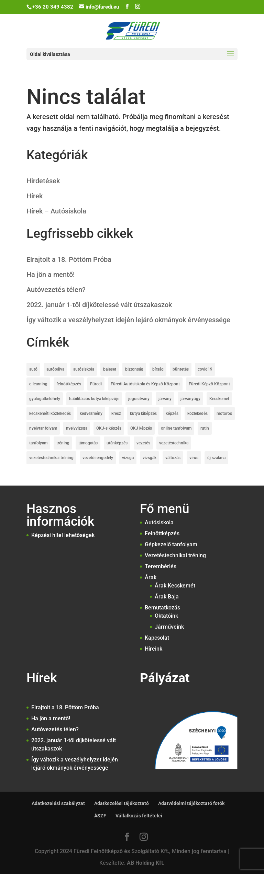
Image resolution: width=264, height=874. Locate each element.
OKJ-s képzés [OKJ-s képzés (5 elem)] (108, 428)
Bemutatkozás (162, 607)
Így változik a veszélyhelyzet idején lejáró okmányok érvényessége (128, 320)
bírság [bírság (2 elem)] (158, 369)
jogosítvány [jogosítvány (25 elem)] (139, 398)
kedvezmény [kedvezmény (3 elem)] (91, 413)
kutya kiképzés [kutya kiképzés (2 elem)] (143, 413)
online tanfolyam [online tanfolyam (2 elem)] (176, 428)
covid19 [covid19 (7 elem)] (205, 369)
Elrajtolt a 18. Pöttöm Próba (68, 259)
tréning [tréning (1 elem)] (62, 443)
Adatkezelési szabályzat (58, 803)
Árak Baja (167, 596)
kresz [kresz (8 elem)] (116, 413)
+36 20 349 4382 (52, 7)
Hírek (34, 196)
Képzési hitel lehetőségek (63, 535)
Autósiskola (159, 522)
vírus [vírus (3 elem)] (193, 457)
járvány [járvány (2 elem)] (165, 398)
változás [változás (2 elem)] (172, 457)
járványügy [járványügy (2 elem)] (190, 398)
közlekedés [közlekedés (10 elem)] (197, 413)
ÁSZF (100, 815)
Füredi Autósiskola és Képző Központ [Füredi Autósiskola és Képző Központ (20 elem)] (145, 384)
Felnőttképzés (162, 533)
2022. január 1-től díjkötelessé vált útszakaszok (99, 305)
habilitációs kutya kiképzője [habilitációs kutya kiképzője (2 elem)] (94, 398)
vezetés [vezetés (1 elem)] (143, 443)
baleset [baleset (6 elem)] (109, 369)
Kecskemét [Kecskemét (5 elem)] (219, 398)
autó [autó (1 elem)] (33, 369)
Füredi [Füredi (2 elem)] (96, 384)
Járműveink (169, 627)
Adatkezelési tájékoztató (121, 803)
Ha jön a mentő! (50, 274)
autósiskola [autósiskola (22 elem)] (83, 369)
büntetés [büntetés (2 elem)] (181, 369)
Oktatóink (166, 616)
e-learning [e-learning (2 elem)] (38, 384)
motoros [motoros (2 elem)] (224, 413)
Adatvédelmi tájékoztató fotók (191, 803)
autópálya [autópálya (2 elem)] (55, 369)
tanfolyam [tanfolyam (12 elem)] (38, 443)
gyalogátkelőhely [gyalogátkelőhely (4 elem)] (44, 398)
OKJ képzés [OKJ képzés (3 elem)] (141, 428)
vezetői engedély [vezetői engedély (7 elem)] (97, 457)
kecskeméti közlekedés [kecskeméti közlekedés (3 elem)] (50, 413)
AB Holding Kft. (146, 863)
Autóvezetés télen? (56, 289)
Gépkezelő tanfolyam (171, 544)
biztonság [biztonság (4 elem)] (134, 369)
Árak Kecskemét (175, 585)
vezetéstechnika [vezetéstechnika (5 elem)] (173, 443)
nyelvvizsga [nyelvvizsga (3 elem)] (76, 428)
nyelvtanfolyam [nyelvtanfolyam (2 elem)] (43, 428)
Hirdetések (43, 181)
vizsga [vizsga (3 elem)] (128, 457)
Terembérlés (160, 566)
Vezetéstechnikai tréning (175, 555)
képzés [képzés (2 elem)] (172, 413)
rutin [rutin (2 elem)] (204, 428)
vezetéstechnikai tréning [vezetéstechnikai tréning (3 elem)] (51, 457)
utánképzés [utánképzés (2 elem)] (117, 443)
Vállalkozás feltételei (139, 815)
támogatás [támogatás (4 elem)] (88, 443)
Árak (150, 577)
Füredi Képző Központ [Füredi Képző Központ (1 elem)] (209, 384)
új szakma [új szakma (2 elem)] (216, 457)
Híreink (153, 648)
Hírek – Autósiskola (56, 211)
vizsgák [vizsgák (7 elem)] (149, 457)
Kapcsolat (157, 637)
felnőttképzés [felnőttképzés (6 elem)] (68, 384)
